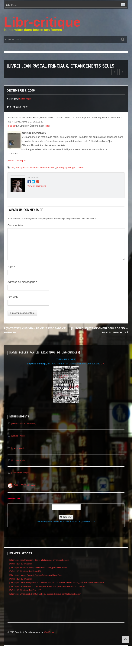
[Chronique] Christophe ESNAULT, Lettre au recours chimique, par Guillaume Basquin (45, 594)
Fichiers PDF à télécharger (22, 485)
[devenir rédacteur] (17, 448)
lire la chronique (17, 160)
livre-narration (47, 167)
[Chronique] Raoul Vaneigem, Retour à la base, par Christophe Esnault (39, 560)
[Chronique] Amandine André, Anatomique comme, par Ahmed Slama (38, 568)
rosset (80, 167)
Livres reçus (25, 99)
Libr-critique (42, 22)
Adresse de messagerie (22, 281)
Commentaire (15, 225)
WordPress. (49, 632)
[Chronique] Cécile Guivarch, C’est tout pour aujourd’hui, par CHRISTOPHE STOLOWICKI (47, 586)
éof (12, 167)
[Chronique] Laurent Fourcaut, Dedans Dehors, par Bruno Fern (35, 575)
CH (102, 363)
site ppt (12, 125)
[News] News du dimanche (20, 564)
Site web (13, 297)
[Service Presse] (16, 436)
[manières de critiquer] (19, 473)
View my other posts (36, 186)
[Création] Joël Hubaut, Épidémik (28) (25, 571)
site (47, 125)
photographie (63, 167)
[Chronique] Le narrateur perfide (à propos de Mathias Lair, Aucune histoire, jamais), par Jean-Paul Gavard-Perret (56, 583)
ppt (74, 167)
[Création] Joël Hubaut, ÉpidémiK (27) (25, 590)
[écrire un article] (16, 460)
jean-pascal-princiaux (27, 167)
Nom (11, 266)
